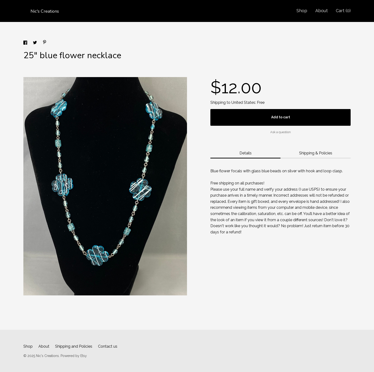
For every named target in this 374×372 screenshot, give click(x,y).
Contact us (107, 346)
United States (243, 102)
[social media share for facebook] (25, 43)
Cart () (343, 10)
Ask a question (280, 132)
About (321, 10)
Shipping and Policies (73, 346)
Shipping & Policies (315, 153)
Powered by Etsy (74, 356)
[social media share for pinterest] (45, 43)
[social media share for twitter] (35, 43)
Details (245, 153)
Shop (301, 10)
